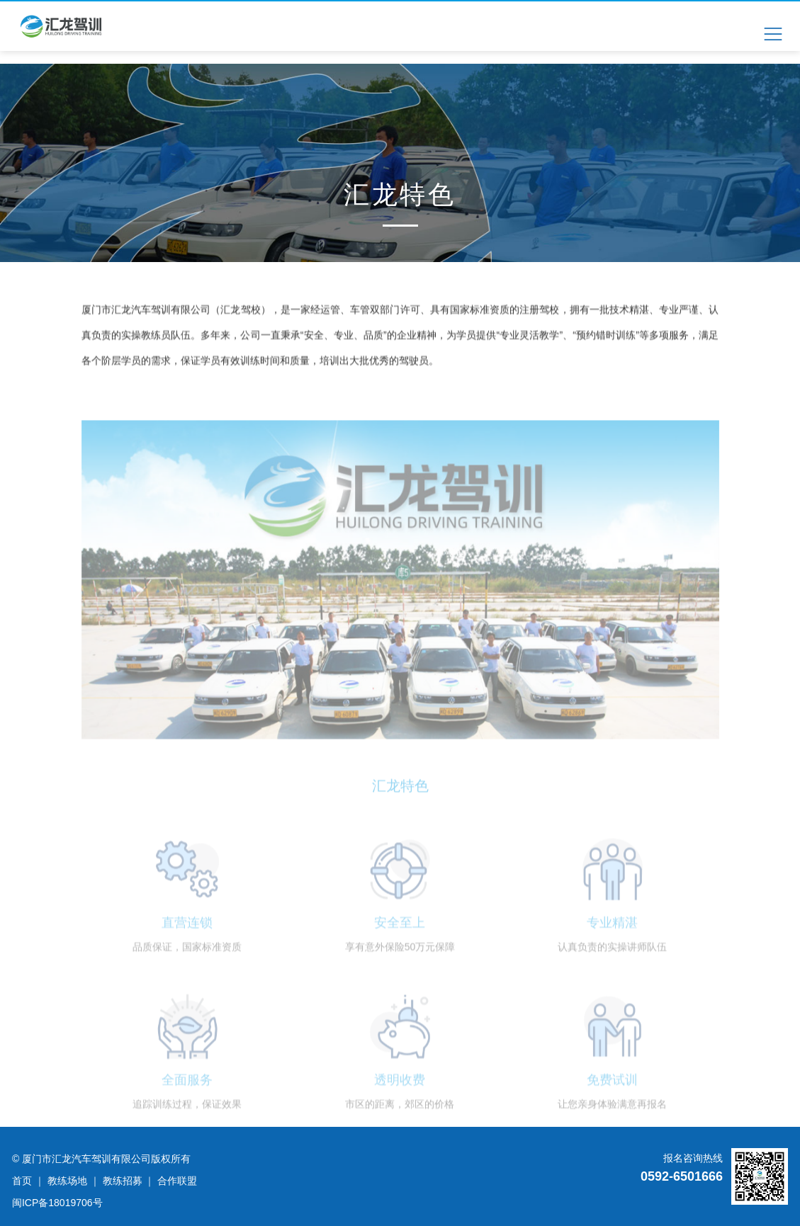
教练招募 (122, 1180)
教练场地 (67, 1180)
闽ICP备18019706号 (57, 1202)
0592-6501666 (682, 1176)
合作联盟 (177, 1180)
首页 (22, 1180)
